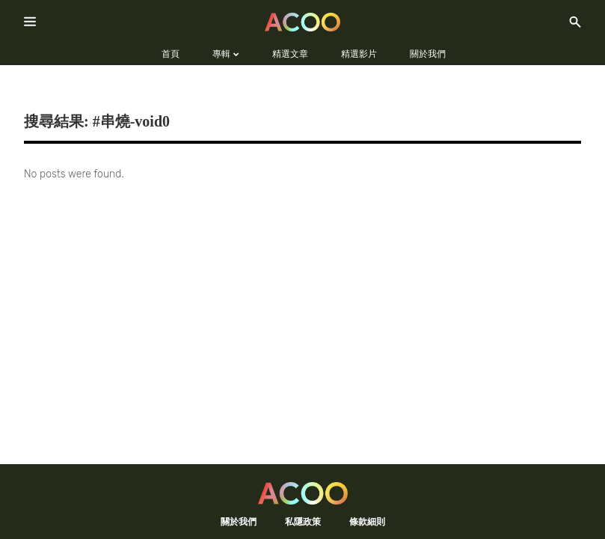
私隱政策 (303, 521)
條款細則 (367, 521)
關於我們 (239, 521)
